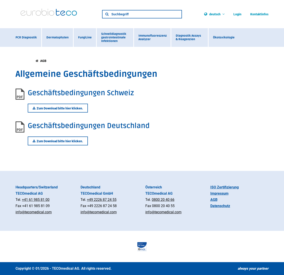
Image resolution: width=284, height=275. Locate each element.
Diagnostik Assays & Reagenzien (188, 37)
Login (237, 14)
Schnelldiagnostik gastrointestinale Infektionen (113, 37)
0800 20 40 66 (163, 200)
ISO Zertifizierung (224, 187)
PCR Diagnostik (26, 37)
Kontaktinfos (259, 14)
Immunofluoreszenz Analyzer (152, 37)
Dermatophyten (57, 37)
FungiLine (85, 37)
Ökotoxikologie (224, 37)
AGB (43, 61)
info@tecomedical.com (34, 212)
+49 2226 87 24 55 (101, 200)
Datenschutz (220, 206)
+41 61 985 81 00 (35, 200)
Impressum (219, 193)
